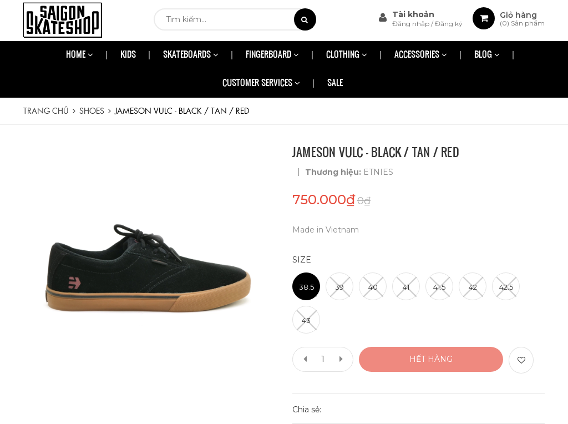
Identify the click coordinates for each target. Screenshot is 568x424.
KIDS (128, 55)
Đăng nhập (411, 23)
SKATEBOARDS (191, 55)
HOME (79, 55)
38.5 (306, 286)
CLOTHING (346, 55)
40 (373, 286)
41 (406, 286)
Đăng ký (449, 23)
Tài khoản (413, 14)
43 (306, 320)
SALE (335, 83)
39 (339, 286)
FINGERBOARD (272, 55)
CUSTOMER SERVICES (261, 83)
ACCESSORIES (420, 55)
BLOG (487, 55)
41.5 (439, 286)
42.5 (506, 286)
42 (473, 286)
